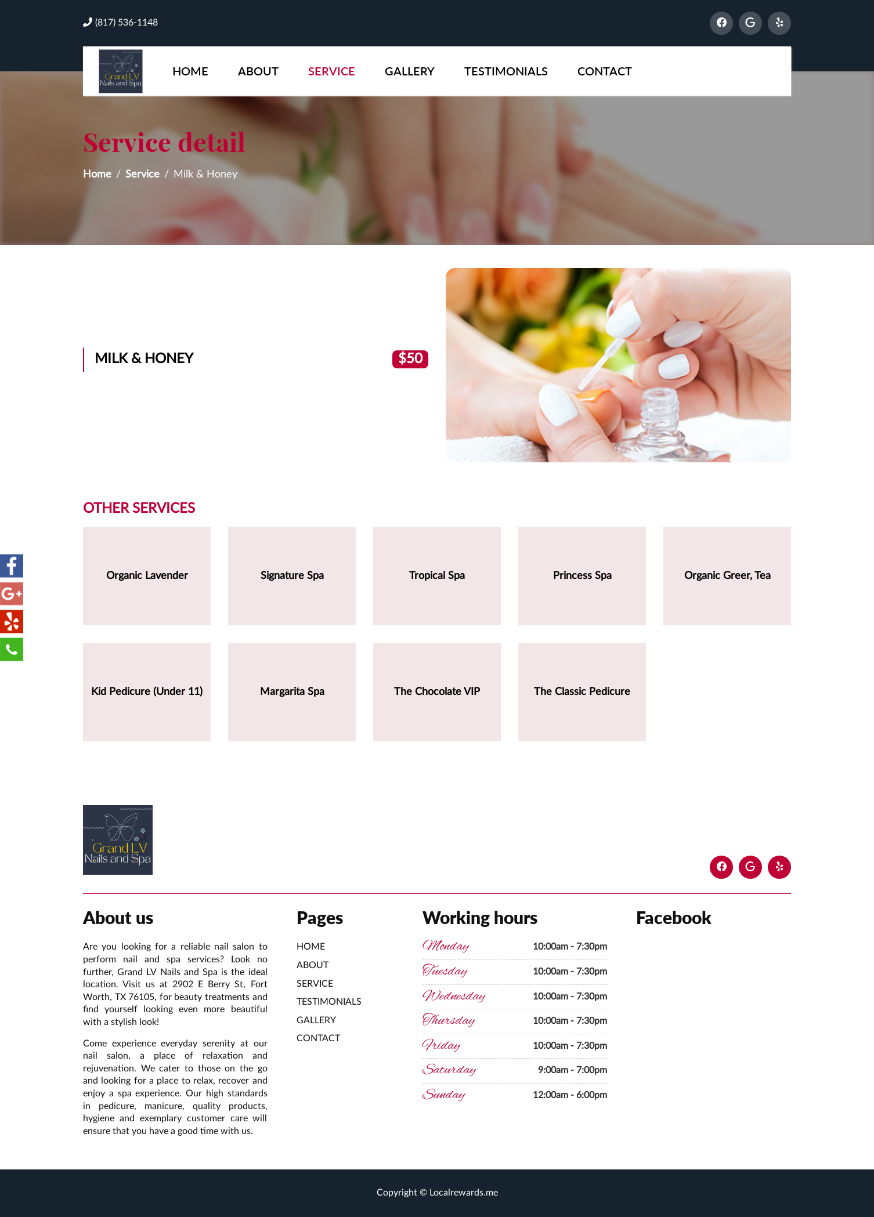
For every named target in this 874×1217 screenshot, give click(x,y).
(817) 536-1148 (120, 22)
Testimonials (506, 71)
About (258, 71)
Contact (604, 71)
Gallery (410, 71)
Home (190, 71)
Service (331, 71)
